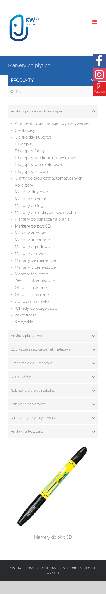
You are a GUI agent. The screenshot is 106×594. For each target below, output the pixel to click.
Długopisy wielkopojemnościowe (45, 157)
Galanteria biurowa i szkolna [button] (53, 390)
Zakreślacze (26, 315)
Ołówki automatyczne (35, 281)
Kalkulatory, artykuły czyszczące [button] (53, 417)
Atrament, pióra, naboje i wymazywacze (52, 123)
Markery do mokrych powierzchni (46, 212)
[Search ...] (53, 91)
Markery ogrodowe (32, 246)
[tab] (53, 111)
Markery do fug (29, 205)
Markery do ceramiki (33, 198)
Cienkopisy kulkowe (33, 137)
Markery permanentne (35, 260)
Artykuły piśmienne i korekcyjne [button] (53, 111)
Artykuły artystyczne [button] (53, 431)
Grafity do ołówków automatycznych (49, 178)
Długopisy (24, 144)
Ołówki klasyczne (31, 287)
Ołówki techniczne (32, 294)
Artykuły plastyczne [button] (53, 335)
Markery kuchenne (32, 240)
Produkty (53, 80)
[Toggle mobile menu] (95, 22)
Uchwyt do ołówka (32, 301)
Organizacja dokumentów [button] (53, 363)
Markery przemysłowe (35, 267)
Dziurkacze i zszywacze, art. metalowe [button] (53, 349)
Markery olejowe (30, 253)
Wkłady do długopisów (36, 308)
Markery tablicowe (32, 274)
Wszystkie (24, 322)
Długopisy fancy (30, 150)
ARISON (53, 573)
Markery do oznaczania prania (42, 219)
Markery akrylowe (31, 192)
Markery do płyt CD (33, 226)
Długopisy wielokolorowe (38, 164)
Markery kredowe (31, 233)
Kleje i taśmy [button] (53, 376)
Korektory (24, 185)
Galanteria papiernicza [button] (53, 404)
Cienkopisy (25, 130)
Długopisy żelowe (31, 171)
